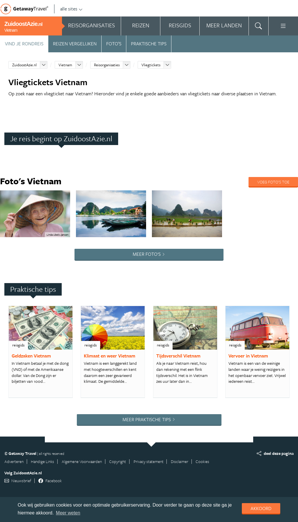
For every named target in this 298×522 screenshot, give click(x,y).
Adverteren (14, 461)
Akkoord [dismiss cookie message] (261, 508)
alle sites (71, 8)
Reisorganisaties (107, 65)
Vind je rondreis (24, 43)
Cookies (202, 461)
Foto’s (113, 43)
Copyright (117, 461)
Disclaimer (179, 461)
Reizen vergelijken (75, 43)
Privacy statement (149, 461)
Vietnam (65, 65)
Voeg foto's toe (273, 182)
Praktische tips (148, 43)
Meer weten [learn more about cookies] (68, 512)
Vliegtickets (150, 65)
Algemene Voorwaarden (82, 461)
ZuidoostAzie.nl (24, 65)
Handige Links (42, 461)
